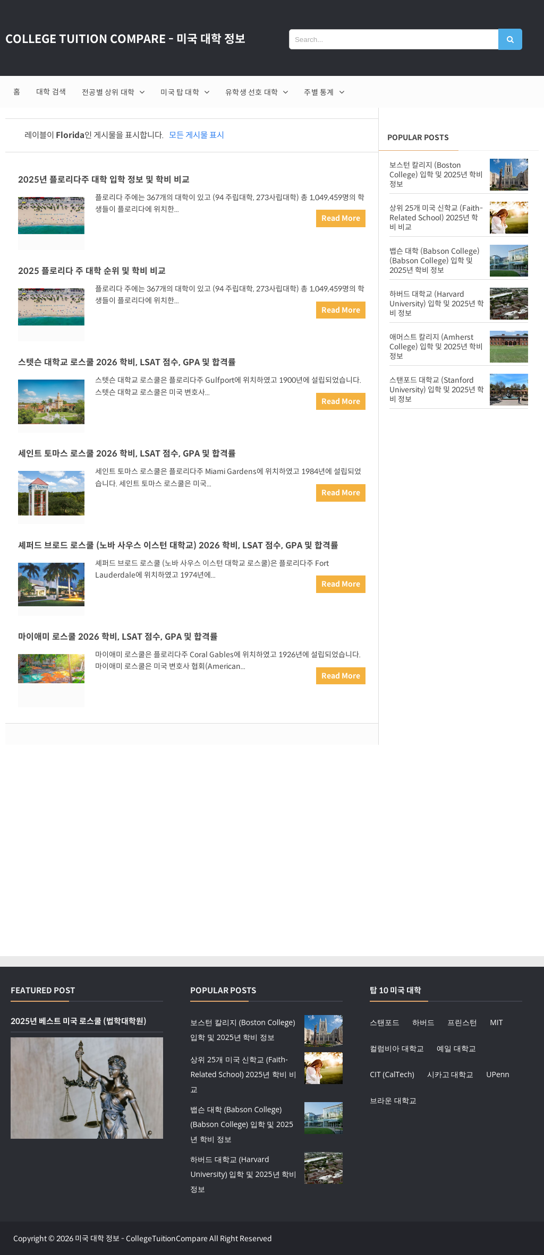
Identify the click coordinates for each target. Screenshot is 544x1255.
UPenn (497, 1073)
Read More (340, 218)
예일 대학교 (456, 1047)
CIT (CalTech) (392, 1073)
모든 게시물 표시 (196, 135)
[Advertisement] (459, 501)
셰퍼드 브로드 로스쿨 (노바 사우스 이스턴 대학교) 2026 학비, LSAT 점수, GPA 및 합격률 (178, 545)
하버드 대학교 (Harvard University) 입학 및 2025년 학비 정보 (436, 303)
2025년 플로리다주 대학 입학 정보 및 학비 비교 (104, 179)
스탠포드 (385, 1021)
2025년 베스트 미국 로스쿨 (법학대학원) (79, 1020)
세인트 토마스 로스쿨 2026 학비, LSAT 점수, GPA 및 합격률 (127, 453)
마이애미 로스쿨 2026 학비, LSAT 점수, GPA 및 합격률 (118, 636)
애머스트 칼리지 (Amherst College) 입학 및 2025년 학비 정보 (436, 346)
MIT (496, 1021)
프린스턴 (462, 1021)
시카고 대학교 (450, 1073)
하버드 (423, 1021)
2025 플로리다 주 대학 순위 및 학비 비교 (92, 271)
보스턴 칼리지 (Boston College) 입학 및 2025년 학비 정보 (436, 174)
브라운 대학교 (393, 1099)
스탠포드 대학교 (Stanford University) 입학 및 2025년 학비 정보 (436, 389)
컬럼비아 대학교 (397, 1047)
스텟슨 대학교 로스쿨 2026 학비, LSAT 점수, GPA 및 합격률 (127, 362)
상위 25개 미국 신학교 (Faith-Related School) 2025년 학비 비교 (436, 217)
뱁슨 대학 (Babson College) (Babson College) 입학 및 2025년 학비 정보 (434, 260)
